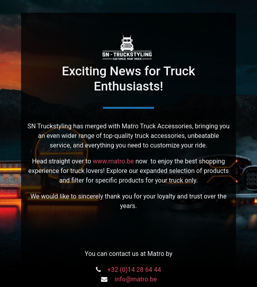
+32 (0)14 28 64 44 (134, 269)
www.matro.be (113, 161)
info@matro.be (136, 279)
